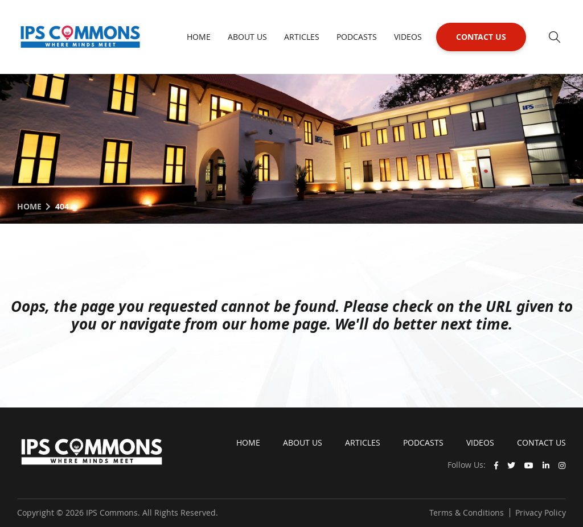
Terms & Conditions (466, 512)
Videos (408, 36)
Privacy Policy (540, 512)
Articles (301, 36)
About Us (247, 36)
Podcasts (356, 36)
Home (199, 36)
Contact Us (481, 36)
